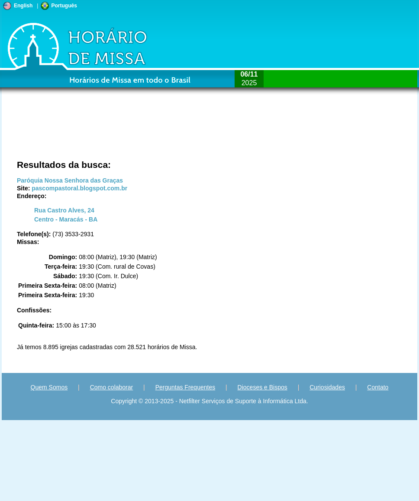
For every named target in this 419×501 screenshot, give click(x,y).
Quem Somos (49, 387)
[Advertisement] (94, 132)
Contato (377, 387)
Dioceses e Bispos (262, 387)
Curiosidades (327, 387)
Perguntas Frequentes (185, 387)
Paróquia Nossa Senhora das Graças (70, 180)
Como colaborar (111, 387)
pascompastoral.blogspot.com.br (79, 188)
